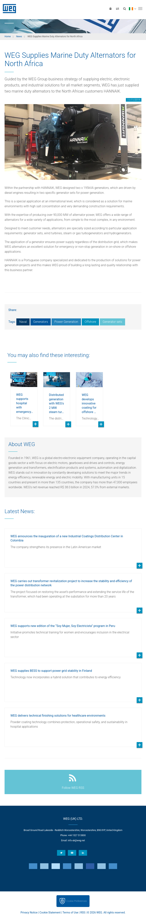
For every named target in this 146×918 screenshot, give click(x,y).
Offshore (90, 322)
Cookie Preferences (76, 901)
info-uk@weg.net (76, 840)
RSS (82, 912)
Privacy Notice (29, 912)
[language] (132, 8)
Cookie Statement (50, 912)
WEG (8, 8)
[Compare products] (117, 8)
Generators (40, 322)
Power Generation (66, 322)
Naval (23, 322)
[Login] (110, 8)
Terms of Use (70, 912)
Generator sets (112, 322)
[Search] (124, 8)
